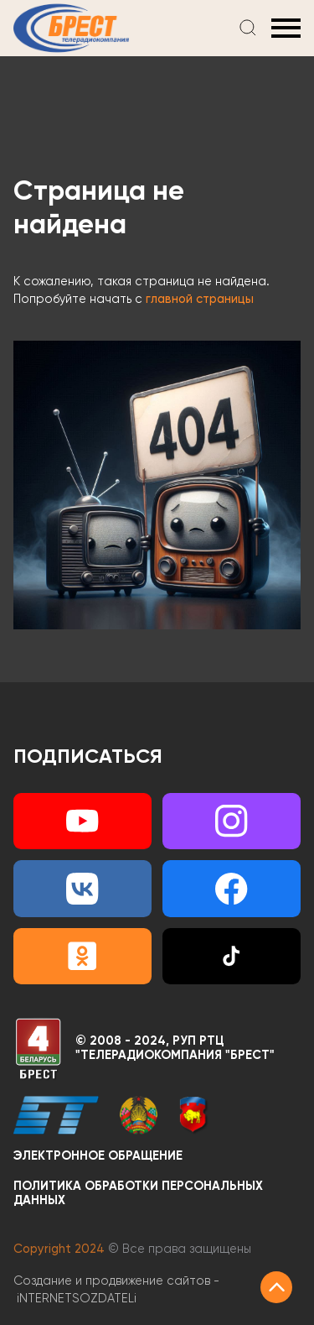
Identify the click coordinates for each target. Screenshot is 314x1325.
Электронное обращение (98, 1156)
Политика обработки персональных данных (138, 1194)
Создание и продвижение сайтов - (116, 1289)
